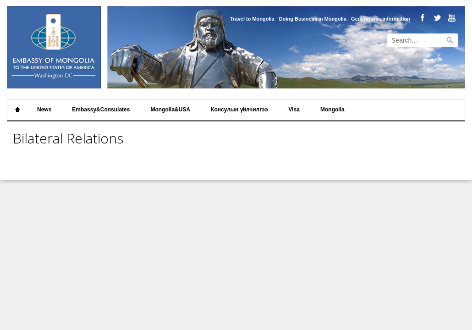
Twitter (436, 18)
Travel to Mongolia (252, 19)
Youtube (450, 18)
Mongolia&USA (170, 109)
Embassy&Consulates (101, 109)
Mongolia (332, 109)
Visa (294, 109)
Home (17, 109)
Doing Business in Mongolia (312, 19)
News (44, 109)
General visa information (380, 19)
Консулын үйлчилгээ (239, 109)
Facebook (422, 18)
